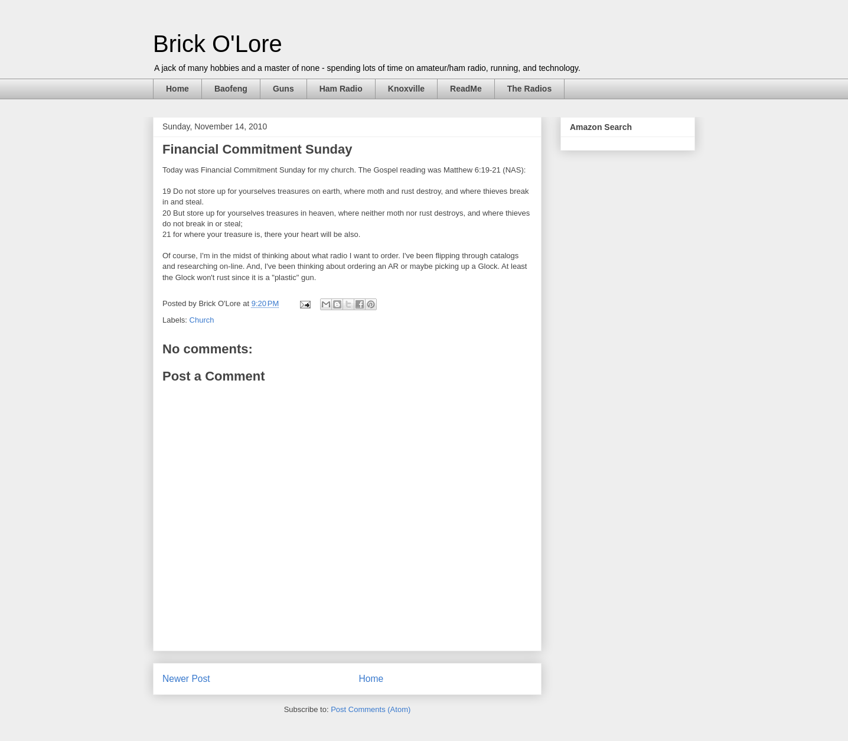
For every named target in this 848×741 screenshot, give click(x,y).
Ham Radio (341, 88)
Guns (283, 88)
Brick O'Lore (217, 44)
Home (177, 88)
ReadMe (466, 88)
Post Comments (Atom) (370, 709)
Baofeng (230, 88)
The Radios (529, 88)
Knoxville (406, 88)
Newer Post (186, 679)
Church (202, 320)
